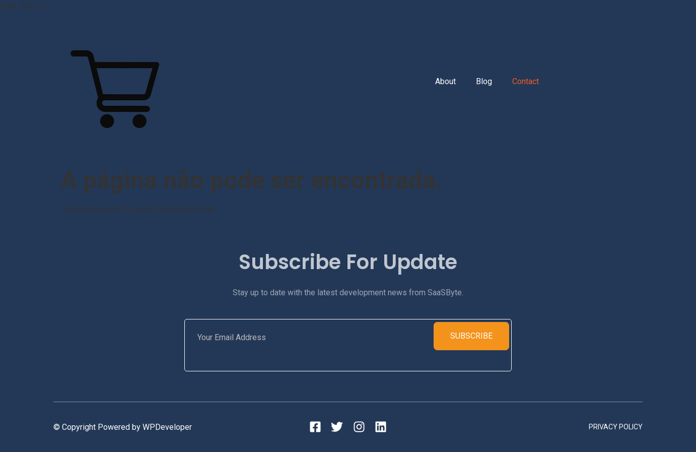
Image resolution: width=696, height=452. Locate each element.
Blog (484, 81)
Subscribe (471, 336)
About (445, 81)
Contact (525, 81)
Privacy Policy (616, 427)
